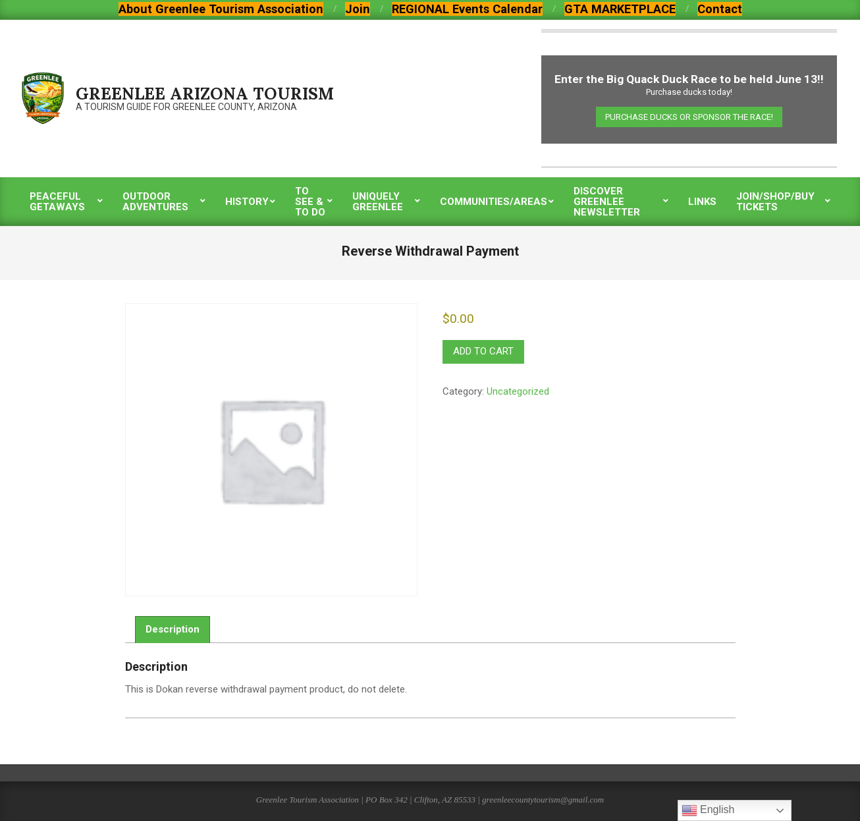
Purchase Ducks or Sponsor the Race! (689, 117)
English (708, 810)
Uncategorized (518, 391)
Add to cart (483, 351)
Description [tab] (173, 629)
